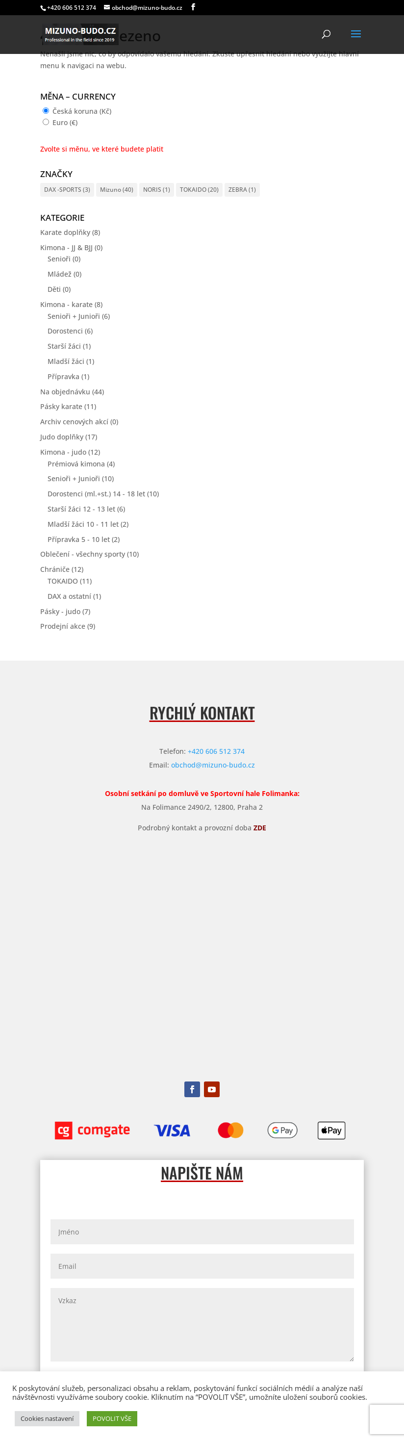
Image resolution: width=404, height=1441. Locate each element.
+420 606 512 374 (216, 751)
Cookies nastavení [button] (47, 1418)
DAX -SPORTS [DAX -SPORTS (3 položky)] (67, 189)
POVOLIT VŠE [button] (112, 1418)
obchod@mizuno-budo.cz (213, 765)
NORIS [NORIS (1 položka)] (156, 189)
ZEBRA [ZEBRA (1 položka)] (242, 189)
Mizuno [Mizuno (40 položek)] (116, 189)
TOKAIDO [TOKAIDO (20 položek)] (199, 189)
